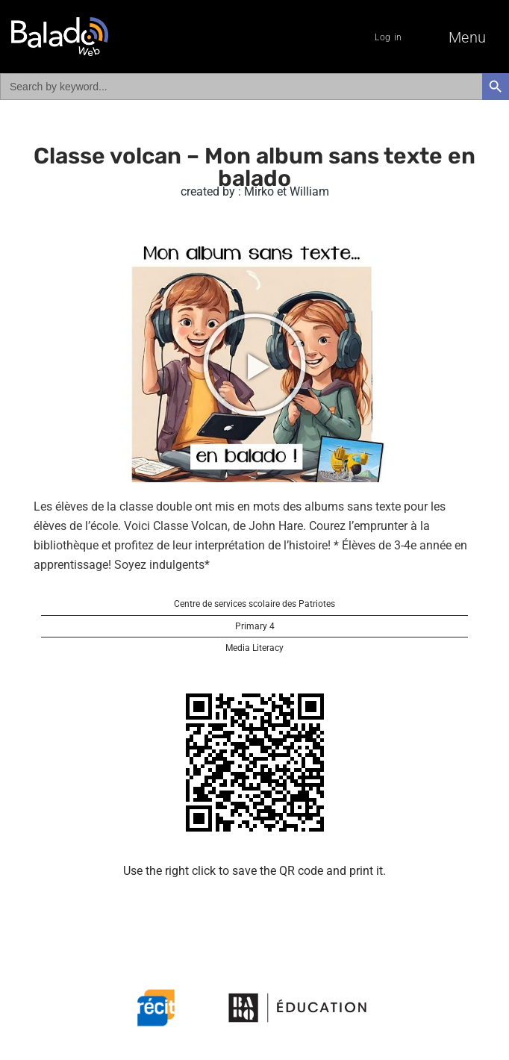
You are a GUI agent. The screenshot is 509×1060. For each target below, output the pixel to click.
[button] (254, 364)
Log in (388, 37)
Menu (468, 37)
